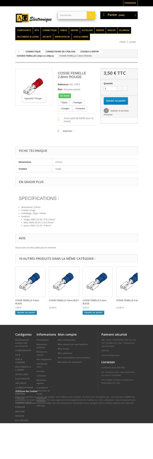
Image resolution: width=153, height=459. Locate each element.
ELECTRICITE (22, 379)
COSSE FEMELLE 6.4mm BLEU (131, 300)
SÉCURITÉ (21, 383)
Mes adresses (65, 353)
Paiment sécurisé (114, 334)
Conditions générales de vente (43, 390)
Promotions (43, 340)
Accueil (40, 371)
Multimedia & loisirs (28, 36)
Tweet (63, 102)
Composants (24, 30)
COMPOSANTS (23, 350)
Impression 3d (62, 36)
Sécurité (46, 36)
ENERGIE (20, 407)
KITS (17, 355)
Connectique (49, 30)
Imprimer (67, 131)
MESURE (20, 411)
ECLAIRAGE (21, 420)
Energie (100, 30)
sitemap (41, 405)
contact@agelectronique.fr (115, 420)
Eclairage (124, 30)
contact (132, 42)
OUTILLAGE (21, 374)
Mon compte (67, 334)
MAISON (19, 416)
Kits (37, 30)
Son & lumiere (80, 36)
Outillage (87, 30)
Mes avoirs (63, 349)
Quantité (108, 83)
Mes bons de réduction (70, 362)
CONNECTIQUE (23, 402)
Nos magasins (44, 359)
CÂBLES (19, 398)
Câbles (63, 30)
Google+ (65, 108)
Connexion (130, 3)
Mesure (74, 30)
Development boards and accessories (22, 343)
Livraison (41, 375)
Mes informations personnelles (74, 357)
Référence (63, 84)
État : (60, 89)
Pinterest (80, 108)
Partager (77, 102)
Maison (112, 30)
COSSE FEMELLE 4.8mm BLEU (64, 300)
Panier (123, 42)
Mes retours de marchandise (73, 344)
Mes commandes (67, 340)
